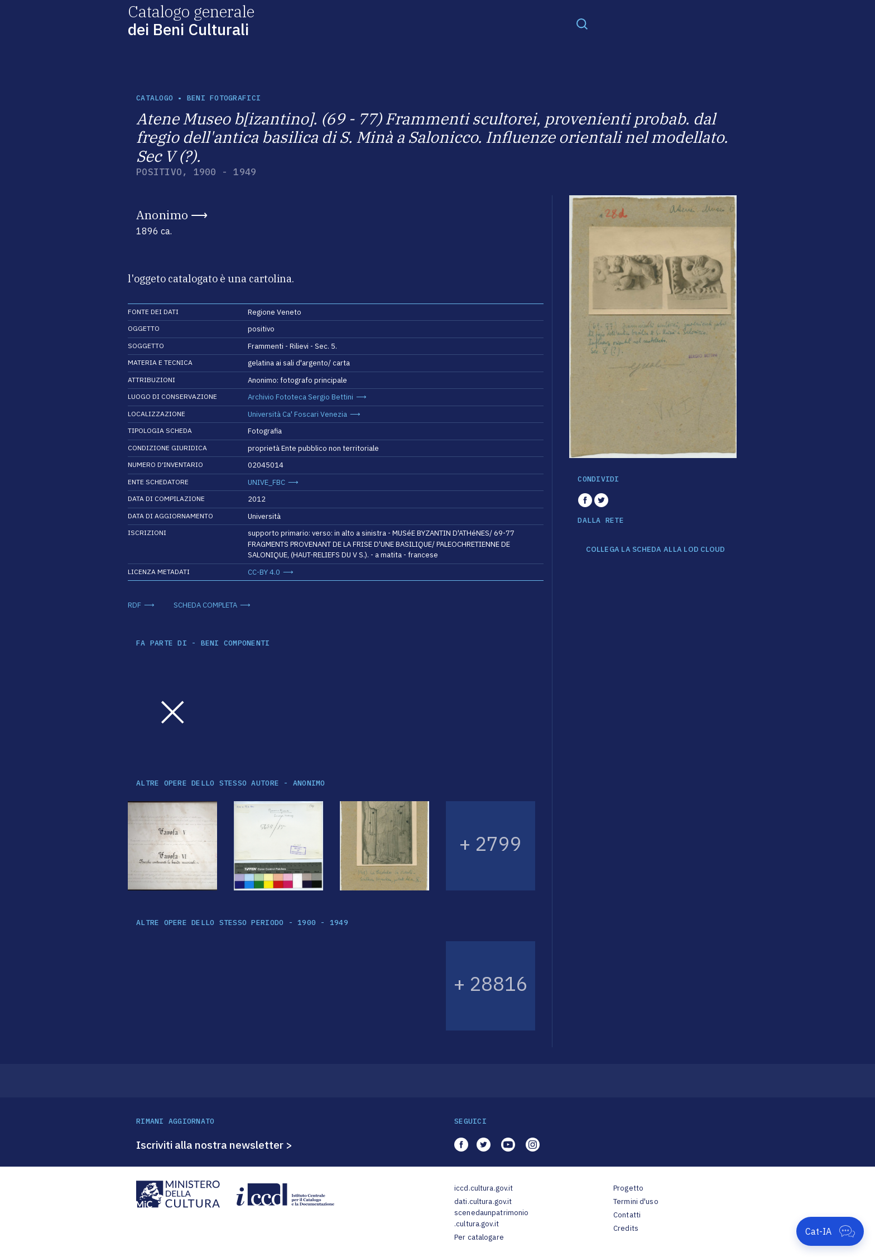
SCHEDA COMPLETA (205, 605)
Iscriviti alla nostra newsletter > (214, 1145)
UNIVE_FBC (266, 482)
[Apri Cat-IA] (830, 1231)
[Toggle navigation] (582, 23)
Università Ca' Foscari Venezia (297, 414)
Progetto (628, 1188)
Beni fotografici (224, 98)
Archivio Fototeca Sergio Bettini (300, 397)
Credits (625, 1228)
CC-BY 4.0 (264, 572)
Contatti (627, 1215)
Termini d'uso (635, 1201)
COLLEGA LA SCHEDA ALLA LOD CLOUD (655, 549)
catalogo (154, 98)
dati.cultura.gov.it (483, 1201)
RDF (134, 605)
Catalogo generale (191, 19)
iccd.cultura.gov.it (483, 1188)
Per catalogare (479, 1237)
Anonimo (162, 215)
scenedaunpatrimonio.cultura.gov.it (491, 1218)
